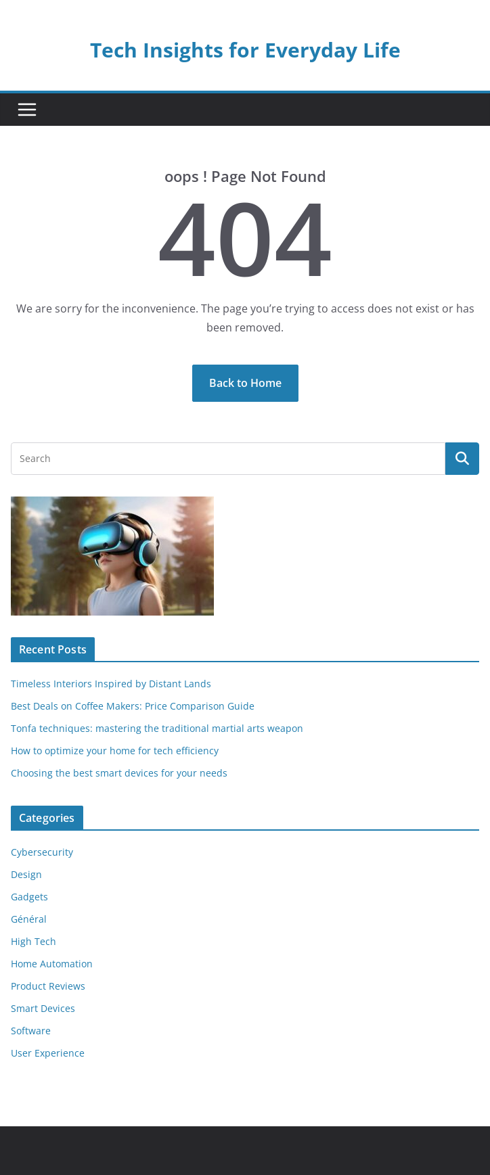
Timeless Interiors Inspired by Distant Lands (111, 683)
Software (31, 1030)
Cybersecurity (42, 852)
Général (29, 919)
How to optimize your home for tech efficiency (115, 750)
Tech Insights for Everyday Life (245, 50)
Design (26, 874)
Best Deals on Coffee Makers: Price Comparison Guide (132, 705)
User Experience (48, 1052)
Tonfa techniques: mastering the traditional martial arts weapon (157, 728)
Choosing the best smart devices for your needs (119, 772)
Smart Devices (43, 1008)
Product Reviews (48, 986)
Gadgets (29, 896)
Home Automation (52, 963)
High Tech (33, 941)
